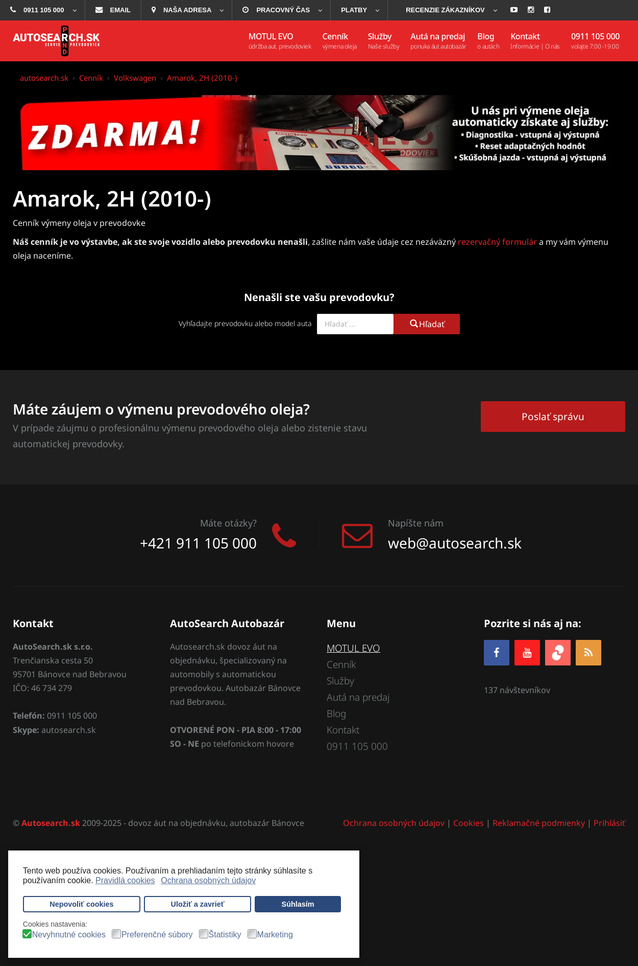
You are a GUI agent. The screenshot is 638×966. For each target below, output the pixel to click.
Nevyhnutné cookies (69, 935)
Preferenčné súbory (157, 935)
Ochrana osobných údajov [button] (208, 880)
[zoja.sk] (558, 651)
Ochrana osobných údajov (394, 823)
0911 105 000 (357, 746)
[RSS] (588, 652)
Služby (340, 680)
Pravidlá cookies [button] (125, 880)
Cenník (341, 664)
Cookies (468, 823)
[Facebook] (496, 652)
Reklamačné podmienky (539, 823)
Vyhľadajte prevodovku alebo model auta (245, 323)
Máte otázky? (228, 523)
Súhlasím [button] (298, 904)
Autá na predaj (358, 697)
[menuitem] (42, 10)
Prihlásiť (609, 823)
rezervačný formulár (497, 241)
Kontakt (343, 730)
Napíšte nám (416, 523)
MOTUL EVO (354, 648)
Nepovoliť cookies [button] (81, 904)
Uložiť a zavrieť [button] (198, 904)
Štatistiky (225, 935)
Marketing (275, 935)
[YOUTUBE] (527, 652)
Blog (336, 714)
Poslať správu (553, 416)
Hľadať (427, 324)
